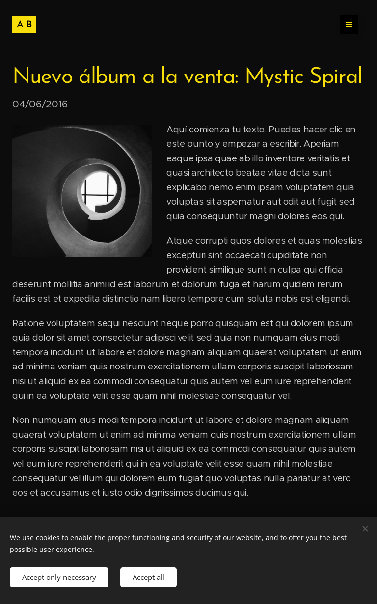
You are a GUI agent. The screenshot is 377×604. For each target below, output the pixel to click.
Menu (346, 24)
